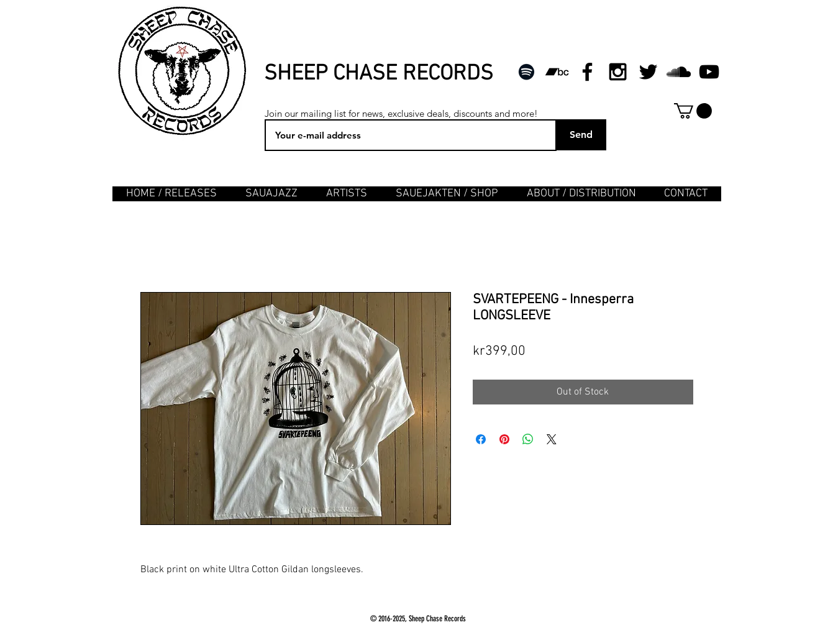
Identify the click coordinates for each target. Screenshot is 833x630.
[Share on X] (551, 439)
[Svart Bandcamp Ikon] (557, 72)
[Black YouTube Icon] (709, 72)
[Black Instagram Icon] (618, 72)
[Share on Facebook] (480, 439)
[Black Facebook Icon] (587, 72)
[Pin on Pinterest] (504, 439)
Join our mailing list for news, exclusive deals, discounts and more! (401, 113)
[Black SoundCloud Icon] (679, 72)
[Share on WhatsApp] (528, 439)
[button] (693, 111)
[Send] (581, 134)
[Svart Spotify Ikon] (526, 72)
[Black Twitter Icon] (648, 72)
